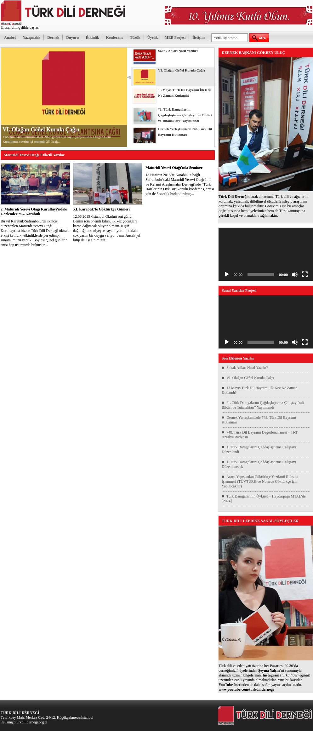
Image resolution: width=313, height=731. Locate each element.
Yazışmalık (31, 37)
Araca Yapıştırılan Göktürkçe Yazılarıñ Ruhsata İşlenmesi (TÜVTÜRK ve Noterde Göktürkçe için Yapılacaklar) (260, 481)
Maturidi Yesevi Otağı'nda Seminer (173, 167)
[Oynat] (227, 274)
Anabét (10, 37)
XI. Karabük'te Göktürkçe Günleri (101, 209)
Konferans (114, 37)
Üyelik (152, 37)
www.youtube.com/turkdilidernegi (246, 689)
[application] (266, 254)
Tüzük (135, 37)
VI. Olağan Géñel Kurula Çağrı (41, 129)
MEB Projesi (175, 37)
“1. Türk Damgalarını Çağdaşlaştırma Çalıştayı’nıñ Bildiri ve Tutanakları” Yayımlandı (263, 405)
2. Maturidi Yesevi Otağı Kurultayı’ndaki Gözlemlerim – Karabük (34, 211)
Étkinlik (92, 37)
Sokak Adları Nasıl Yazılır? (247, 368)
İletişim (198, 37)
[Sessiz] (295, 274)
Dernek (53, 37)
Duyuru (72, 37)
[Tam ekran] (305, 274)
